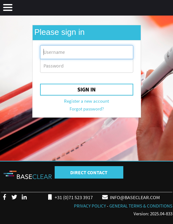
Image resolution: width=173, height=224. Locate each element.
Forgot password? (87, 109)
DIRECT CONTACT (88, 172)
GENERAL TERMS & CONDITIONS (140, 206)
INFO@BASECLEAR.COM (130, 197)
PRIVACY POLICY (90, 206)
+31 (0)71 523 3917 (69, 197)
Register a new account (86, 101)
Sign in (86, 89)
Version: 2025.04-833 (153, 214)
